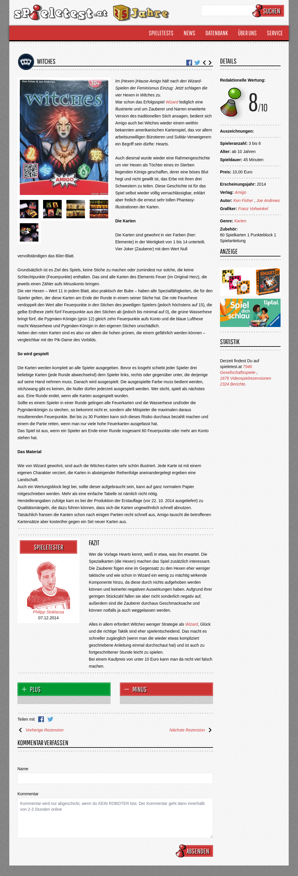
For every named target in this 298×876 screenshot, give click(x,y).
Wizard (172, 102)
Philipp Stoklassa (48, 612)
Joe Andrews (268, 200)
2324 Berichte (232, 384)
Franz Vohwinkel (253, 208)
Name (22, 768)
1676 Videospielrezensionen (245, 378)
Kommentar (27, 793)
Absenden (195, 851)
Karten (240, 221)
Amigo (240, 192)
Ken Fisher (243, 200)
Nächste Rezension (191, 730)
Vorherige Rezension (40, 730)
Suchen (269, 11)
